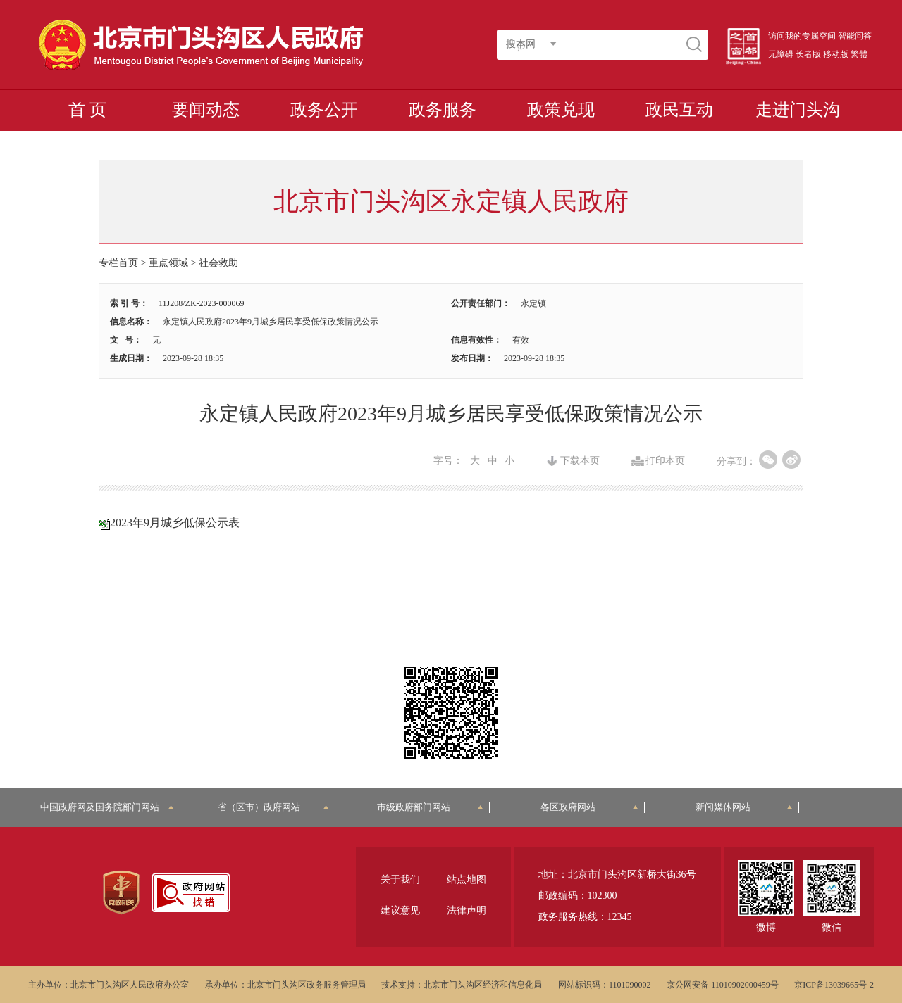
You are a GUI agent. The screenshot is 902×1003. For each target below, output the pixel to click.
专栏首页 (118, 263)
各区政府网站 (589, 807)
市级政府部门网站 (430, 807)
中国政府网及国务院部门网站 (107, 807)
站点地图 (466, 879)
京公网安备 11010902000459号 (723, 985)
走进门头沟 (797, 110)
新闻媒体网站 (744, 807)
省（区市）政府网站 (273, 807)
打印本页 (665, 461)
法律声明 (466, 910)
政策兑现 (561, 110)
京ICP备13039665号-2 (834, 985)
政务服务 (442, 110)
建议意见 (400, 910)
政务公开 (324, 110)
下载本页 (580, 461)
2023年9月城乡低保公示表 (175, 523)
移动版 (835, 54)
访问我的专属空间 (802, 36)
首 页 (87, 110)
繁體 (859, 54)
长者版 (808, 54)
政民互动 (679, 110)
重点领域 (168, 263)
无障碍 (780, 54)
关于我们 (400, 879)
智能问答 (855, 36)
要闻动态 (206, 110)
